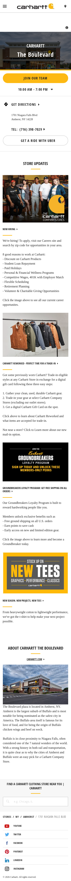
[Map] (35, 22)
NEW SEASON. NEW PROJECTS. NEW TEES (23, 600)
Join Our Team (36, 78)
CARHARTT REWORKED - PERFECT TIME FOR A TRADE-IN (30, 363)
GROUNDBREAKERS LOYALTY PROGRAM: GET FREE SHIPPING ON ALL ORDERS (35, 489)
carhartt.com (35, 659)
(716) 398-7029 (31, 129)
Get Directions (25, 104)
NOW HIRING (10, 229)
